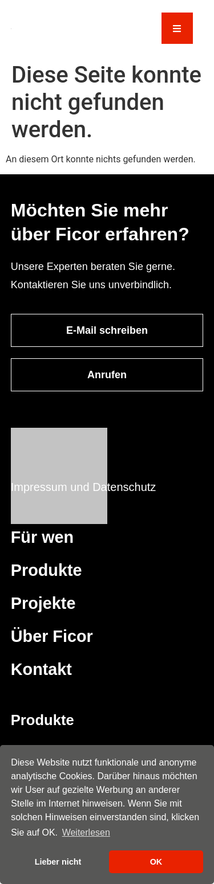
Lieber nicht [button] (58, 861)
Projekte (43, 603)
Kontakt (41, 669)
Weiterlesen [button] (86, 832)
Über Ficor (52, 636)
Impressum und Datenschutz (83, 487)
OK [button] (156, 861)
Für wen (42, 537)
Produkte (46, 570)
